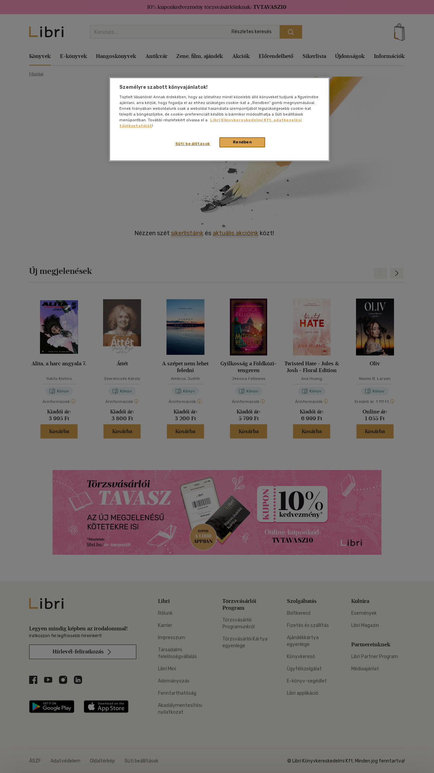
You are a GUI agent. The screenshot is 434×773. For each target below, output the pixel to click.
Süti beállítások (192, 143)
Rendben (242, 142)
